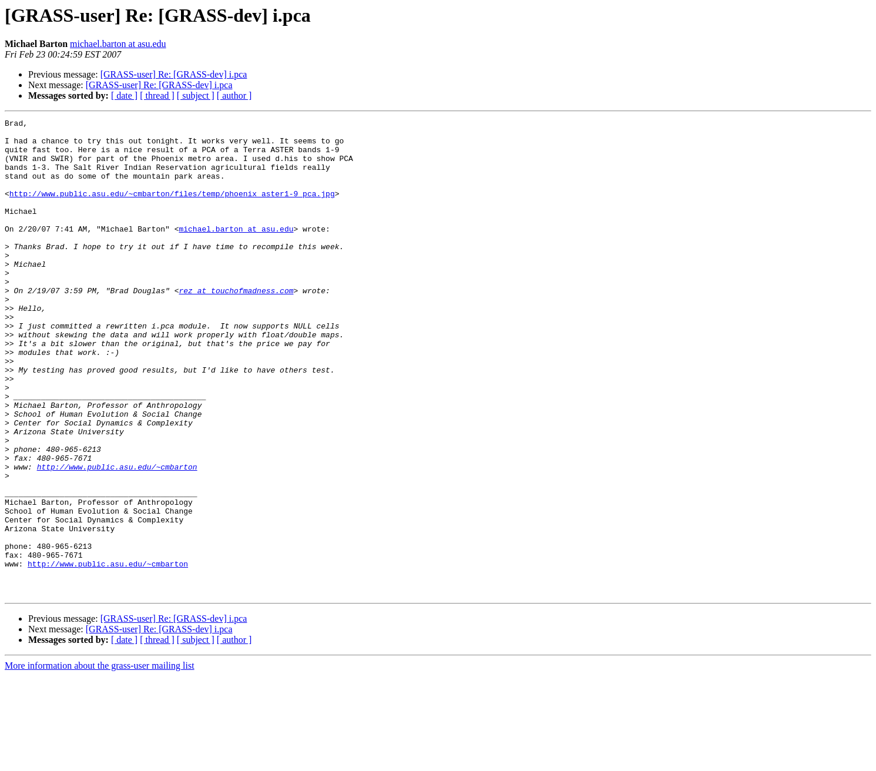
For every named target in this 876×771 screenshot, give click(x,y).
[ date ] (124, 95)
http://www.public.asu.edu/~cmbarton (117, 537)
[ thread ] (157, 95)
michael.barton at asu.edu (118, 44)
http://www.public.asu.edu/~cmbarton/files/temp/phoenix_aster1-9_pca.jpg (172, 209)
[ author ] (234, 95)
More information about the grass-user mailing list (99, 761)
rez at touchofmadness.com (236, 325)
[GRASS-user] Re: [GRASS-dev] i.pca (173, 74)
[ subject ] (195, 95)
